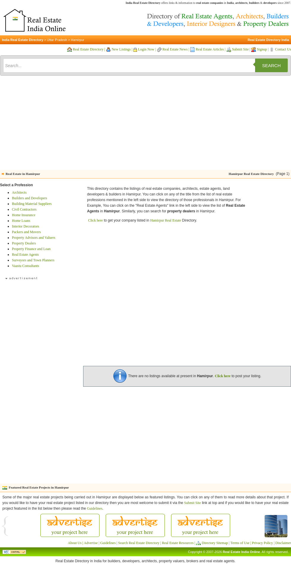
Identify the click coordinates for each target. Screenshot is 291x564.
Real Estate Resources (178, 543)
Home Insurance (23, 215)
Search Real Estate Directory (138, 543)
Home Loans (21, 221)
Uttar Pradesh (57, 40)
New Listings (121, 49)
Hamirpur (77, 40)
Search (271, 65)
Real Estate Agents (25, 254)
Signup (262, 49)
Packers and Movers (26, 232)
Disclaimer (283, 543)
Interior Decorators (25, 226)
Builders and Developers (29, 198)
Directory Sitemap (215, 543)
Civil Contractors (24, 209)
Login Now (146, 49)
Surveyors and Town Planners (33, 260)
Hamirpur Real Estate (165, 220)
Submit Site (240, 49)
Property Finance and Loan (31, 249)
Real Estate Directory (88, 49)
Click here (95, 220)
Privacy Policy (262, 543)
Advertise (91, 543)
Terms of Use (239, 543)
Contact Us (283, 49)
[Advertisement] (146, 124)
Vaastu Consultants (25, 266)
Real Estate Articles (210, 49)
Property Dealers (24, 243)
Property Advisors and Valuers (33, 238)
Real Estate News (175, 49)
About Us (74, 543)
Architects (19, 192)
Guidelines (94, 508)
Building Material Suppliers (32, 204)
